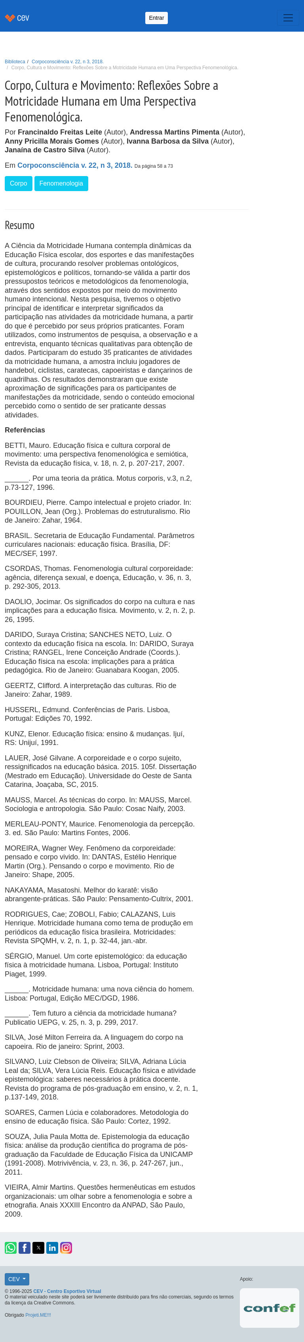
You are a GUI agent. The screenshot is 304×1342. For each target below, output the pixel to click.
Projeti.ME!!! (38, 1315)
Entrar (156, 18)
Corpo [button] (18, 183)
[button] (11, 1248)
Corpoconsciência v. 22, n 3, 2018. (68, 61)
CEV (14, 1279)
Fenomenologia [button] (61, 183)
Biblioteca (15, 61)
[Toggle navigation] (288, 18)
